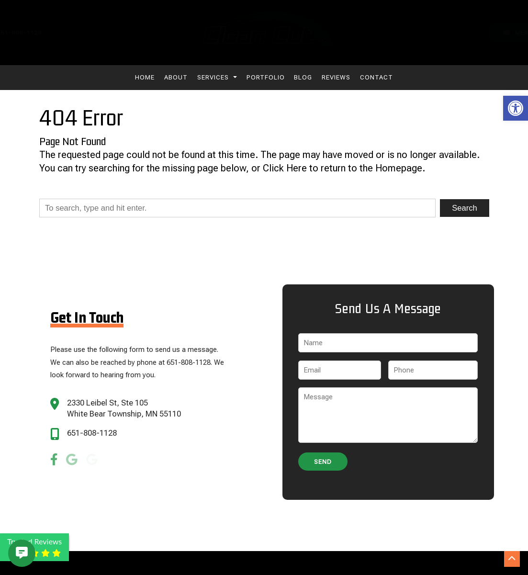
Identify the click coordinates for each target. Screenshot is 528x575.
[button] (515, 108)
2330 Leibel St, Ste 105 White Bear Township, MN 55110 (124, 408)
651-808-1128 (92, 433)
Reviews (336, 77)
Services (217, 77)
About (176, 77)
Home (145, 77)
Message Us (482, 32)
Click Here (285, 168)
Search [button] (464, 208)
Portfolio (266, 77)
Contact (376, 77)
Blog (303, 77)
